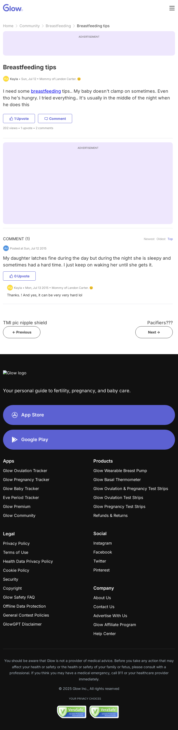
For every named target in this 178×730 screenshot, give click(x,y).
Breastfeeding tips (93, 25)
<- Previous (21, 332)
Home (8, 25)
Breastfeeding (58, 25)
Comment (55, 118)
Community (29, 25)
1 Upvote (19, 118)
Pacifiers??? (160, 322)
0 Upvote (19, 276)
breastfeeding (46, 91)
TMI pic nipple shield (25, 322)
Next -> (154, 332)
